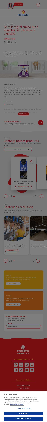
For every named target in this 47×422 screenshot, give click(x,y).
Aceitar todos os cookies (23, 419)
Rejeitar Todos (23, 414)
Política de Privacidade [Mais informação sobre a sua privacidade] (17, 405)
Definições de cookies (23, 409)
